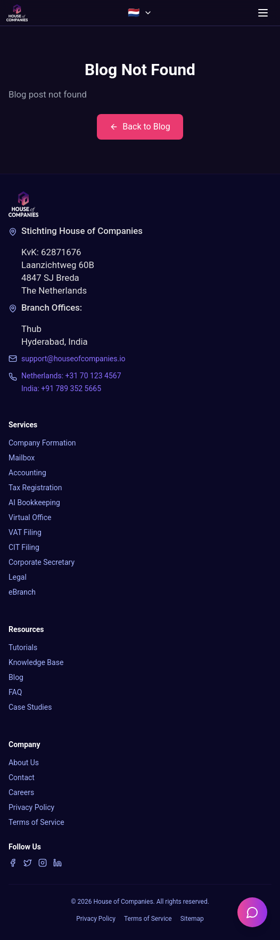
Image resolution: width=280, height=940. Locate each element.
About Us (24, 762)
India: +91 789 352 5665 (61, 388)
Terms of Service (36, 822)
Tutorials (23, 647)
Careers (21, 792)
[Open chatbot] (252, 912)
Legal (18, 577)
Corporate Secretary (42, 562)
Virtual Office (30, 517)
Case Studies (30, 707)
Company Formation (42, 443)
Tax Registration (35, 487)
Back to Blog (140, 126)
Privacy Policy (31, 807)
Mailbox (22, 457)
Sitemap (192, 918)
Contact (22, 777)
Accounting (27, 472)
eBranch (22, 592)
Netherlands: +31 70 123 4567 (71, 375)
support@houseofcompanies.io (73, 358)
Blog (16, 677)
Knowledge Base (36, 662)
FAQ (15, 692)
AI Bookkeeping (34, 502)
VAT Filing (25, 532)
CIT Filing (24, 547)
